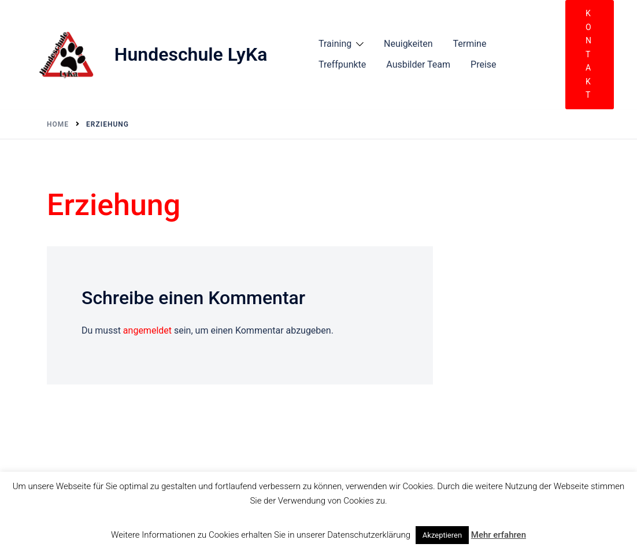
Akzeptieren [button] (442, 535)
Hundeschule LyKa (191, 54)
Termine (470, 43)
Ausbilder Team (418, 64)
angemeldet (147, 330)
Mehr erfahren (498, 535)
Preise (483, 64)
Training (334, 43)
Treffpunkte (342, 64)
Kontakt (588, 54)
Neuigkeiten (408, 43)
